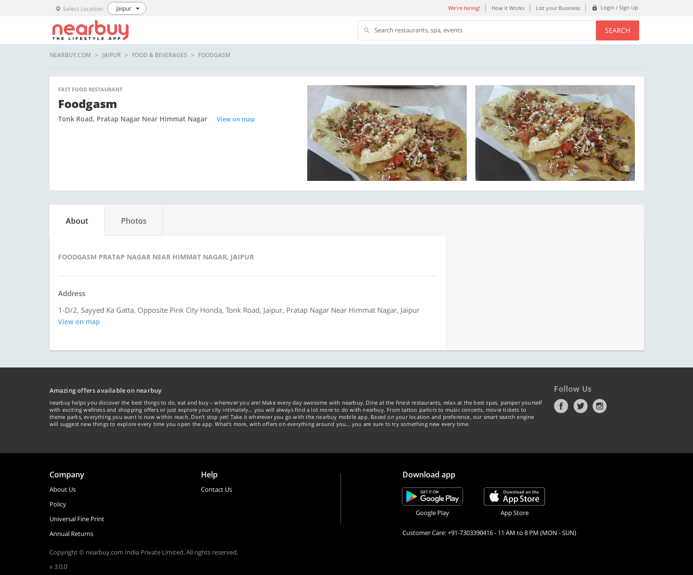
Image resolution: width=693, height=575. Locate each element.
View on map (236, 119)
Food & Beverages (159, 55)
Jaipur (111, 55)
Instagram (600, 406)
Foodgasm (214, 55)
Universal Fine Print (77, 519)
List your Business (558, 7)
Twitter (580, 406)
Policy (58, 504)
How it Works (508, 7)
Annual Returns (71, 533)
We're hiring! (464, 7)
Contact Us (216, 489)
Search (617, 30)
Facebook (561, 406)
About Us (63, 489)
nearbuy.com (70, 55)
